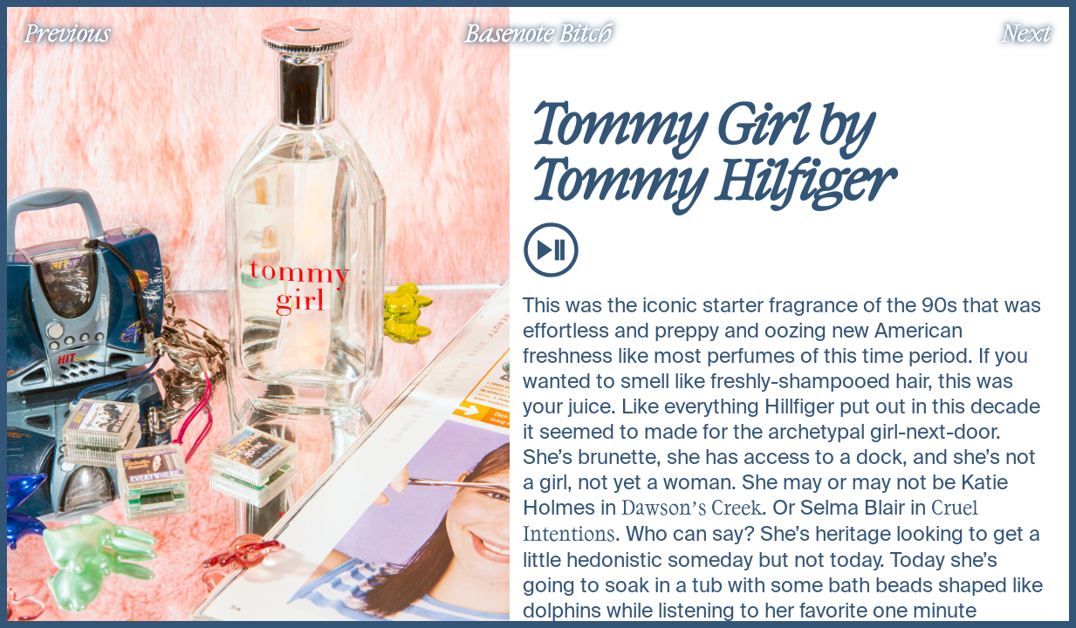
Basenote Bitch (538, 32)
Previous (67, 32)
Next (1026, 32)
